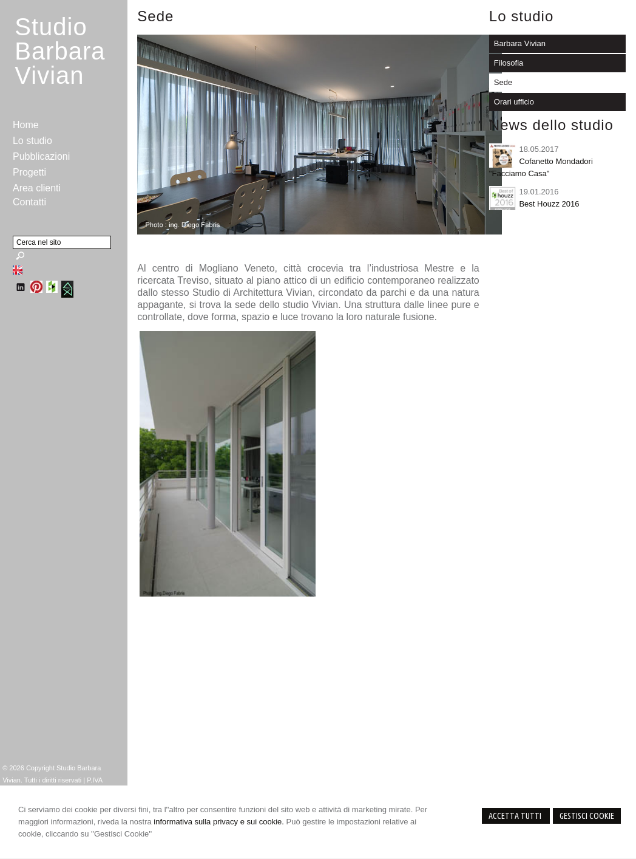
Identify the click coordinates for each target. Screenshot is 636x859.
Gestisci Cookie (587, 816)
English (17, 270)
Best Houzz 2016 (549, 203)
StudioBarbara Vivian (60, 51)
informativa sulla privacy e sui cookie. (219, 821)
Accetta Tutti (516, 816)
